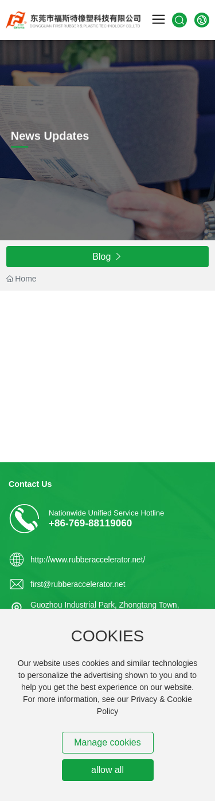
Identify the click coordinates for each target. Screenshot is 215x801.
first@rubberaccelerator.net (77, 584)
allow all (107, 770)
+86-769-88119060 (90, 523)
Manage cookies (107, 742)
